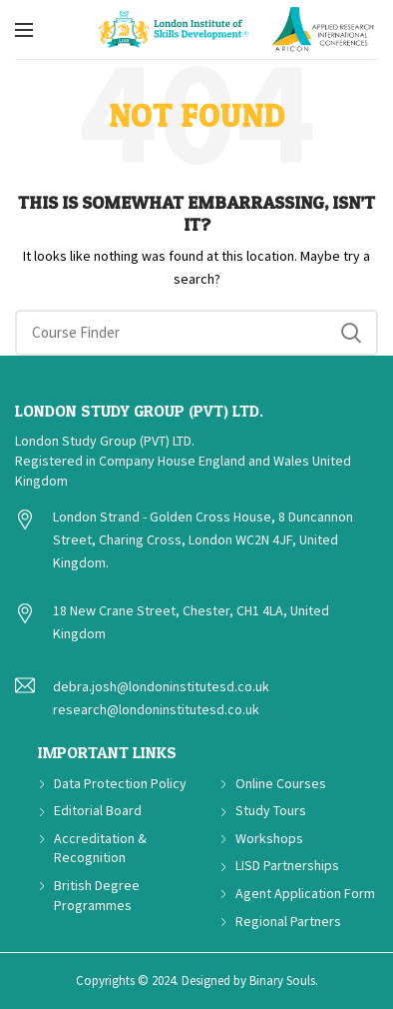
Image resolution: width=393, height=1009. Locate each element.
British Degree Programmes (97, 895)
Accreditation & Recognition (100, 848)
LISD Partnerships (287, 865)
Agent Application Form (305, 893)
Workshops (269, 838)
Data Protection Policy (120, 783)
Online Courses (280, 783)
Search (351, 333)
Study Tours (270, 810)
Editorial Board (98, 810)
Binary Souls (282, 980)
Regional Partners (288, 921)
